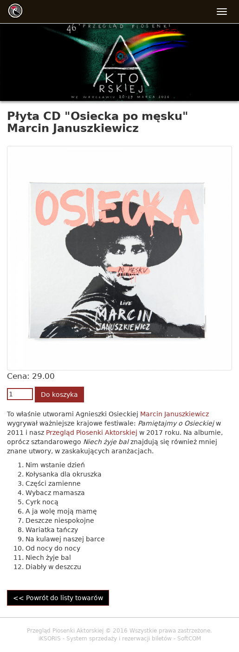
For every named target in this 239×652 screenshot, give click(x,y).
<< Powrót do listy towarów (58, 598)
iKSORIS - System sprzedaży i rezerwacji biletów (105, 638)
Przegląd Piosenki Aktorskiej (91, 432)
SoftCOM (189, 638)
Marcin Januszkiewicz (174, 414)
